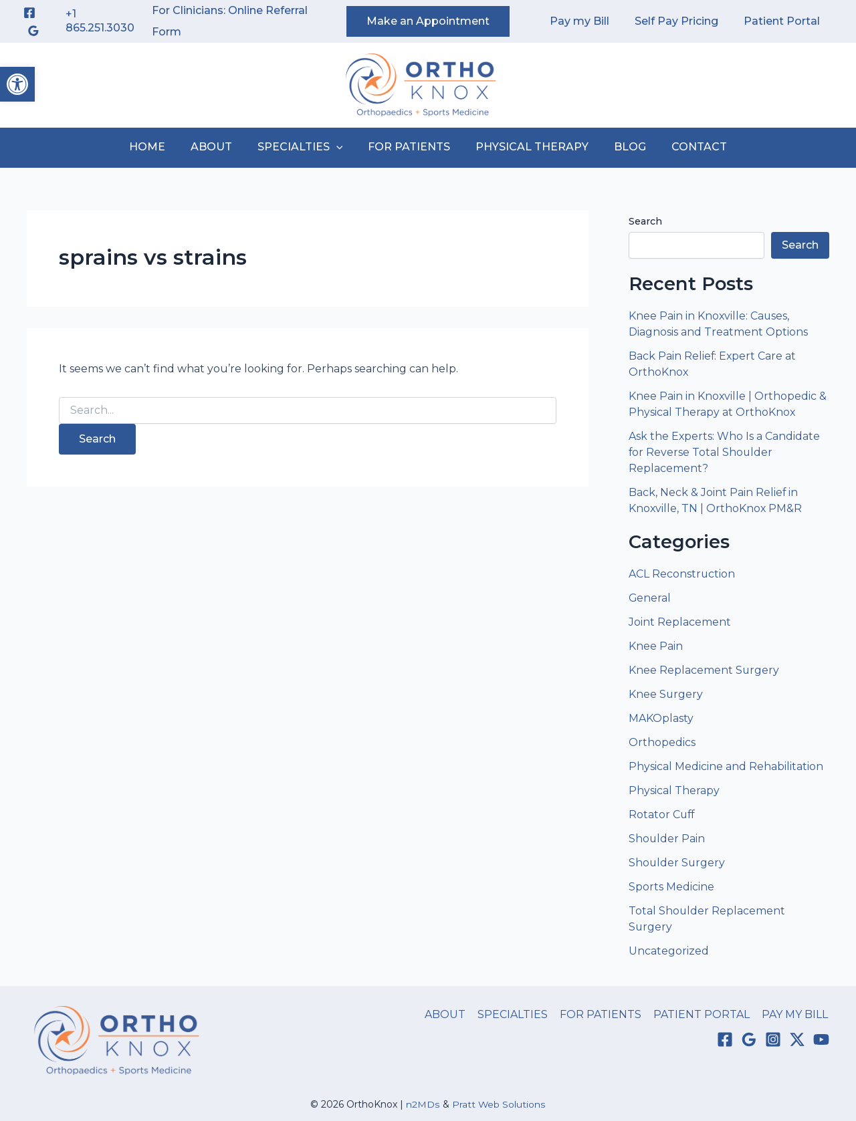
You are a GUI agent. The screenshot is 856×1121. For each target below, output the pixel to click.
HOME (159, 146)
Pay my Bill (589, 21)
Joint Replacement (680, 622)
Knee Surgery (666, 694)
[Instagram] (773, 1040)
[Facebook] (29, 13)
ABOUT (219, 146)
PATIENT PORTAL (704, 1014)
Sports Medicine (671, 886)
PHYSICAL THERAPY (527, 146)
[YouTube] (821, 1040)
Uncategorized (669, 951)
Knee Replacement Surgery (704, 670)
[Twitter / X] (797, 1040)
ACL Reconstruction (683, 574)
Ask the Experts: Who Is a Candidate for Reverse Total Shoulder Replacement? (725, 452)
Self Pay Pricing (682, 21)
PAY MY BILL (796, 1014)
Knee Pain (656, 646)
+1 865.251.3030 (100, 20)
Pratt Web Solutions (499, 1104)
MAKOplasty (661, 718)
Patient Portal (784, 21)
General (650, 598)
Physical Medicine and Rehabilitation (726, 766)
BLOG (622, 146)
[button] (17, 84)
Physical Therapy (674, 790)
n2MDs (423, 1104)
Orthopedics (662, 742)
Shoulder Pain (667, 838)
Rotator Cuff (662, 814)
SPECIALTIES (304, 147)
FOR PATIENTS (409, 146)
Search (645, 221)
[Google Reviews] (33, 31)
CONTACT (687, 146)
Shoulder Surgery (677, 862)
